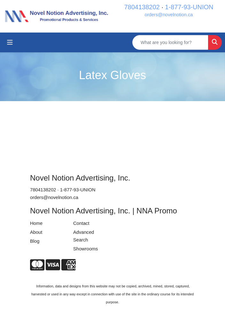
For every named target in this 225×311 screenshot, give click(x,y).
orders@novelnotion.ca (169, 14)
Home (36, 223)
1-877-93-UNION (189, 7)
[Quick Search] (170, 42)
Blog (34, 241)
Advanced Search (83, 236)
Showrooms (85, 248)
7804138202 (141, 7)
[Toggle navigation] (10, 42)
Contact (81, 223)
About (36, 232)
